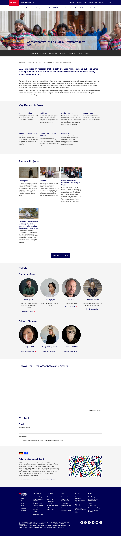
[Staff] (85, 2)
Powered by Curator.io (95, 410)
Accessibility (53, 522)
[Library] (90, 2)
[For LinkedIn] (93, 522)
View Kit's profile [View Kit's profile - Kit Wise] (71, 307)
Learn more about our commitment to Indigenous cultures (37, 480)
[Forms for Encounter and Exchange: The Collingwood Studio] (71, 172)
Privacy (46, 522)
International (93, 8)
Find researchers (65, 508)
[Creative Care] (88, 113)
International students (36, 508)
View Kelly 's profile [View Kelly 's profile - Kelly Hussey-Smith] (50, 351)
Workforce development (78, 497)
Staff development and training (80, 501)
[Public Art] (43, 113)
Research (73, 8)
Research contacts (66, 510)
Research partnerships (78, 505)
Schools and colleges (94, 508)
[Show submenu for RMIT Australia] (32, 2)
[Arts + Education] (25, 113)
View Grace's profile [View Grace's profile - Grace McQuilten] (92, 309)
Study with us (41, 8)
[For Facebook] (81, 522)
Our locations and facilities (93, 511)
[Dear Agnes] (28, 172)
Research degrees (66, 505)
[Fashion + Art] (66, 133)
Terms (41, 522)
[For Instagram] (89, 522)
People (80, 53)
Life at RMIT (53, 8)
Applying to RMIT (38, 505)
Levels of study (37, 497)
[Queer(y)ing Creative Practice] (50, 134)
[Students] (72, 2)
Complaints (22, 524)
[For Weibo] (100, 522)
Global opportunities (53, 505)
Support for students (50, 502)
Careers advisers (38, 514)
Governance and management (93, 499)
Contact (87, 53)
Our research (64, 497)
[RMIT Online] (99, 2)
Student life (50, 499)
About (64, 8)
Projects (62, 53)
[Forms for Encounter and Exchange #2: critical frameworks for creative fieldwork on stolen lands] (28, 213)
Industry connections (50, 508)
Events (23, 501)
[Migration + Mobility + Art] (28, 133)
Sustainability (92, 505)
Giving (76, 512)
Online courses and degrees (38, 499)
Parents (35, 511)
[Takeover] (50, 172)
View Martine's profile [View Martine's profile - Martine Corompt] (71, 351)
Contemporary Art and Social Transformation (44, 53)
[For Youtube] (97, 522)
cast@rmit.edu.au (24, 427)
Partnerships (64, 503)
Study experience (52, 497)
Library (23, 503)
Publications (71, 53)
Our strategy (91, 497)
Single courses (37, 503)
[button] (110, 2)
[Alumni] (79, 2)
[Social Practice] (67, 113)
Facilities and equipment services (80, 508)
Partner (82, 8)
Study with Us (37, 493)
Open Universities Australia (49, 525)
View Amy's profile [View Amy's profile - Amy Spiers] (28, 311)
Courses (29, 8)
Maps (22, 505)
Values (90, 503)
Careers (23, 508)
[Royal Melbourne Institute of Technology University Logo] (14, 3)
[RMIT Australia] (26, 2)
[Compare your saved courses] (106, 2)
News (23, 498)
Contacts (23, 510)
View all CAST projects (60, 255)
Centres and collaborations (65, 499)
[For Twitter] (85, 522)
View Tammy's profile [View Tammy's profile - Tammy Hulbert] (28, 351)
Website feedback (63, 522)
